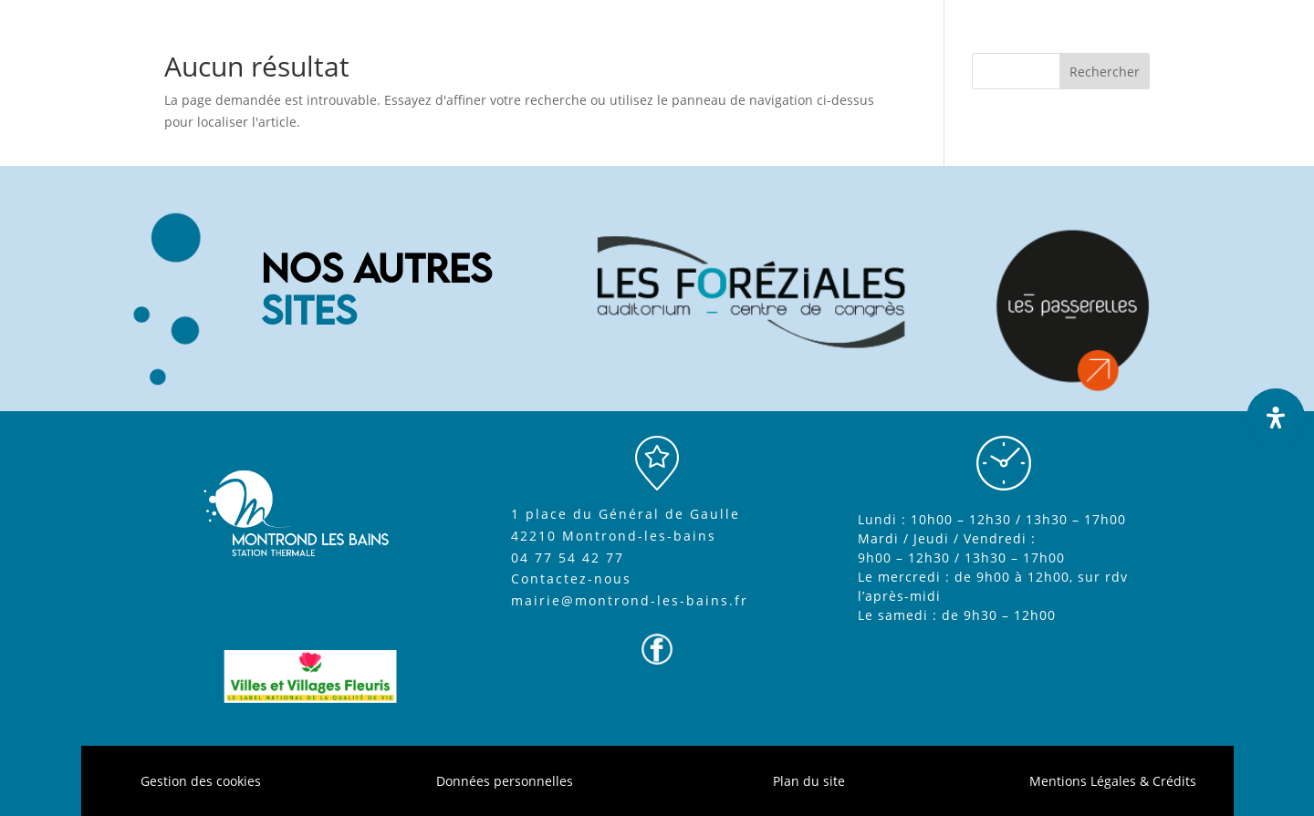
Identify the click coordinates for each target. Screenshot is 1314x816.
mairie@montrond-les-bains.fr (629, 600)
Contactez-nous (571, 578)
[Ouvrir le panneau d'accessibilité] (1275, 417)
